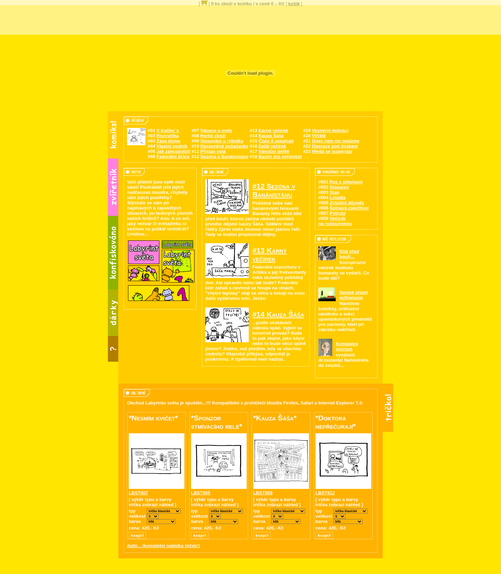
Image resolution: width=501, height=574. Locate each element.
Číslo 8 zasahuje (276, 141)
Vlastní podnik (172, 146)
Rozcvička (168, 135)
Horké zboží (213, 135)
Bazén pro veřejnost (280, 156)
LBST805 (200, 492)
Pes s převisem (346, 181)
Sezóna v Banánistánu (224, 156)
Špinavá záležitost (349, 208)
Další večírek (272, 146)
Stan (335, 192)
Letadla (338, 197)
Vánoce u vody (216, 130)
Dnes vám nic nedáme (336, 141)
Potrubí (338, 213)
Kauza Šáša (271, 135)
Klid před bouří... (349, 254)
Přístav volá (213, 151)
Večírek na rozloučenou (335, 221)
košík (294, 3)
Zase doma (168, 141)
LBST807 (138, 492)
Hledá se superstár (332, 151)
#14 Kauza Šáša (278, 314)
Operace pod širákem (335, 146)
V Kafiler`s (168, 130)
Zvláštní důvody (347, 202)
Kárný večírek (273, 130)
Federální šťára (173, 156)
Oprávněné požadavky (224, 146)
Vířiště (319, 135)
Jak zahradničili (173, 151)
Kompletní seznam (347, 346)
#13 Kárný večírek (269, 254)
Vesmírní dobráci (330, 130)
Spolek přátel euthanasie (353, 295)
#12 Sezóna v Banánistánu (273, 190)
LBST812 (325, 492)
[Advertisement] (250, 19)
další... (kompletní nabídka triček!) (163, 545)
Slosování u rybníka (221, 141)
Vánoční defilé (274, 151)
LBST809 (263, 492)
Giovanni (339, 187)
